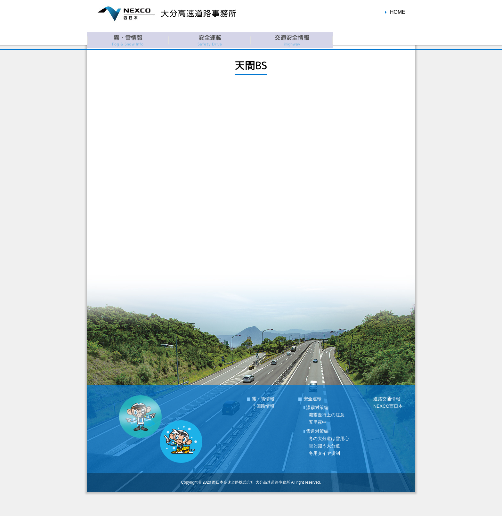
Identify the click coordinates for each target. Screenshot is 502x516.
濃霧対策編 (317, 407)
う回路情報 (263, 406)
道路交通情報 (386, 398)
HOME (397, 12)
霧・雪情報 (263, 398)
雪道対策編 (317, 431)
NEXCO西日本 (388, 406)
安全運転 (312, 398)
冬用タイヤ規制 (324, 453)
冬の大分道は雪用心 (329, 438)
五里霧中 (318, 422)
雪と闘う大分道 (324, 445)
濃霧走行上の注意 (326, 414)
